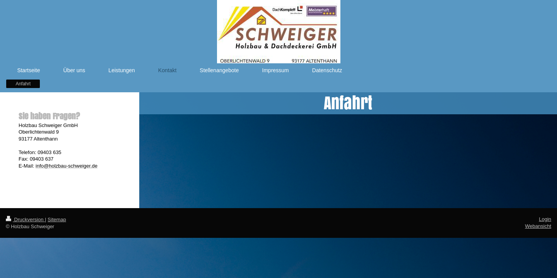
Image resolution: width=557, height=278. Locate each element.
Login (545, 219)
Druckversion (25, 219)
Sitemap (57, 219)
